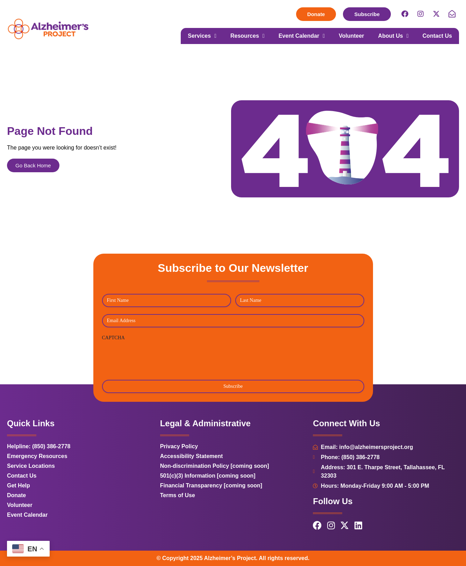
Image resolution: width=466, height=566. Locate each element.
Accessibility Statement (191, 456)
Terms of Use (177, 495)
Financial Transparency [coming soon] (211, 485)
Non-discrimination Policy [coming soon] (214, 466)
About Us (393, 36)
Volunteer (351, 36)
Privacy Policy (179, 446)
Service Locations (31, 466)
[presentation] (155, 357)
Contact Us (437, 36)
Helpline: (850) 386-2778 (38, 446)
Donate (16, 495)
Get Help (18, 485)
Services (202, 36)
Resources (247, 36)
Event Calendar (302, 36)
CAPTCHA (113, 337)
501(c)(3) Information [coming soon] (208, 476)
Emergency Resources (37, 456)
